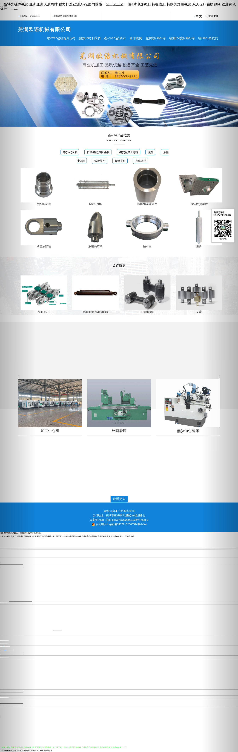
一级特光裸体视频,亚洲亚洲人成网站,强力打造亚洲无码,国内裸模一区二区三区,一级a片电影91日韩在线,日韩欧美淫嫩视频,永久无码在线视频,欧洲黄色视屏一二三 (63, 536)
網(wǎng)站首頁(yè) (61, 38)
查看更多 (119, 499)
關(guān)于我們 (90, 38)
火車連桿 (140, 160)
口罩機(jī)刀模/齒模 (98, 152)
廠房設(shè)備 (156, 38)
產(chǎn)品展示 (115, 38)
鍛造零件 (99, 160)
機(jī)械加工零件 (128, 152)
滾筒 (150, 152)
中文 (199, 16)
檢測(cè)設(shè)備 (182, 38)
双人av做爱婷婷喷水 (44, 750)
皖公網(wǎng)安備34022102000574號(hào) (121, 524)
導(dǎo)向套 (69, 152)
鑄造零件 (120, 160)
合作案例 (135, 38)
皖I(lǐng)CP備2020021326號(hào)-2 (127, 519)
